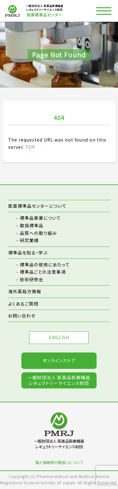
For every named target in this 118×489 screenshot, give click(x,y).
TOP (30, 147)
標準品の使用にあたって (45, 264)
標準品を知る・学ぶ (28, 252)
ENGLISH (59, 338)
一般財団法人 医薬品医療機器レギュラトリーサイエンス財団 (59, 381)
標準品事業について (40, 218)
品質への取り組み (38, 233)
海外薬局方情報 (24, 291)
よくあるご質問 (23, 303)
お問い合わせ (22, 316)
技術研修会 (31, 279)
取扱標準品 (31, 225)
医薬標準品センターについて (37, 206)
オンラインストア (59, 361)
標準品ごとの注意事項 (43, 272)
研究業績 (29, 240)
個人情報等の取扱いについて (59, 463)
